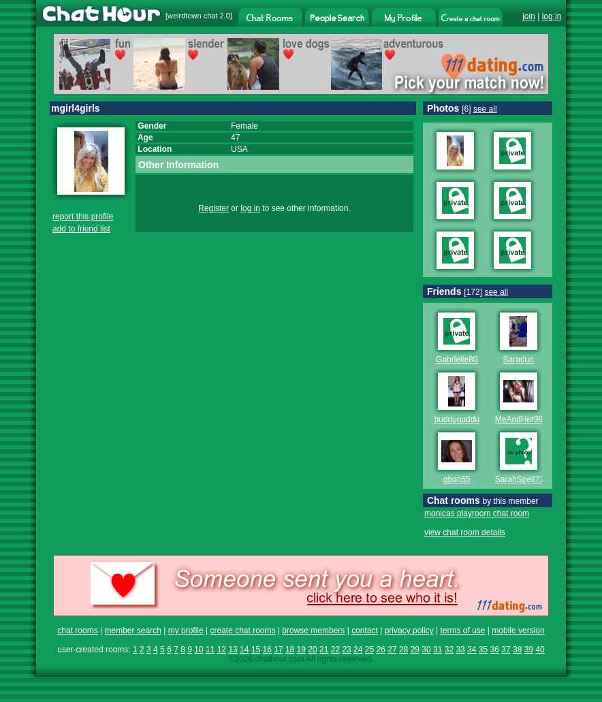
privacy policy (409, 630)
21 (323, 649)
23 (346, 649)
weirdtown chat (192, 16)
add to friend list (81, 229)
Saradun (518, 359)
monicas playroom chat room (476, 513)
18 (289, 649)
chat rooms (77, 630)
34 (471, 649)
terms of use (462, 630)
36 (494, 649)
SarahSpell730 (522, 479)
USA (239, 149)
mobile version (518, 630)
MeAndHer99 (519, 419)
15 (255, 649)
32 (449, 649)
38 (517, 649)
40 (539, 649)
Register (213, 208)
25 (369, 649)
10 (198, 649)
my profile (186, 630)
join (528, 16)
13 (232, 649)
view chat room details (464, 532)
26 (381, 649)
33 (460, 649)
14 (244, 649)
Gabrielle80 (456, 359)
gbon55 (457, 479)
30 (426, 649)
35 (483, 649)
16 (266, 649)
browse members (313, 630)
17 (278, 649)
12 (221, 649)
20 (312, 649)
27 (391, 649)
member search (132, 630)
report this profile (82, 216)
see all (485, 109)
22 (335, 649)
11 (210, 649)
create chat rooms (242, 630)
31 (437, 649)
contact (364, 630)
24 (357, 649)
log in (552, 16)
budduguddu (456, 419)
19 (301, 649)
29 (415, 649)
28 (403, 649)
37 (505, 649)
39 (528, 649)
